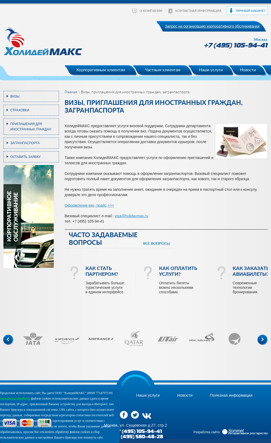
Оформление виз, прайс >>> (89, 205)
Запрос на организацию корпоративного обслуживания (212, 26)
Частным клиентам (162, 70)
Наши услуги (211, 70)
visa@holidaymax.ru (131, 216)
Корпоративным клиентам (100, 70)
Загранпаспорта (25, 143)
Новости (248, 70)
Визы (15, 96)
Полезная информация (231, 395)
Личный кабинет (251, 10)
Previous (8, 340)
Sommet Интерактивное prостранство (245, 432)
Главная (71, 92)
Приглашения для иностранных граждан (30, 126)
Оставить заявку (25, 157)
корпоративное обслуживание (12, 216)
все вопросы (156, 244)
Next (263, 340)
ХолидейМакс (43, 43)
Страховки (19, 110)
